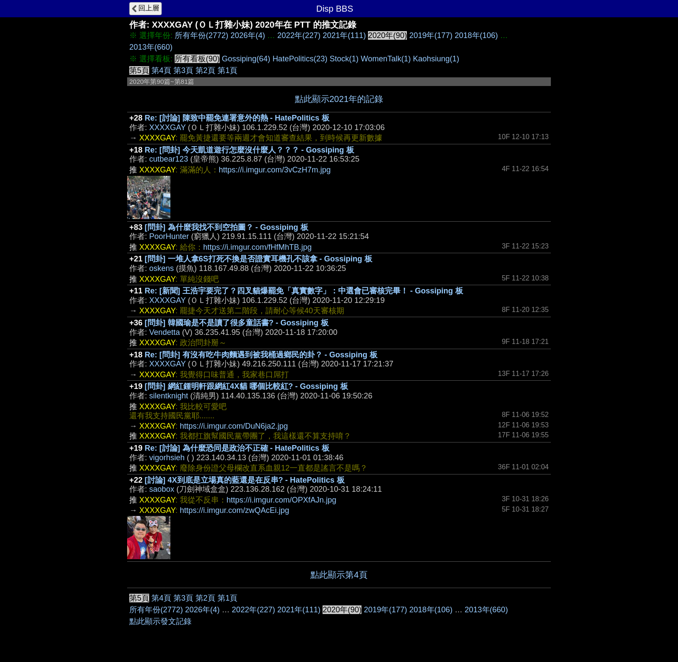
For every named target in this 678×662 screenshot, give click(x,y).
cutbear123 (168, 159)
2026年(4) (247, 35)
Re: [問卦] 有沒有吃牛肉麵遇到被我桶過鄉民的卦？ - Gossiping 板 (261, 354)
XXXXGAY (167, 127)
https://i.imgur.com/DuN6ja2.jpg (234, 426)
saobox (161, 489)
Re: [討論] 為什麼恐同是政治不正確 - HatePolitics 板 (237, 448)
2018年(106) (476, 35)
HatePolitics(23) (299, 58)
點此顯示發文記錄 (160, 621)
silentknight (168, 395)
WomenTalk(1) (386, 58)
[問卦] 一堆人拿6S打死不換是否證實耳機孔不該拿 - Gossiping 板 (258, 259)
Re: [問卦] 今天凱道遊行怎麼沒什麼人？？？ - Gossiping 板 (249, 150)
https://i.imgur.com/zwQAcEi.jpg (234, 510)
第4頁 (161, 70)
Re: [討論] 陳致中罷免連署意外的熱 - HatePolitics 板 (237, 118)
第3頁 (183, 70)
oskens (161, 268)
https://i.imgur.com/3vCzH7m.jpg (275, 170)
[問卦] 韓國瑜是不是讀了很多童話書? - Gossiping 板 (237, 322)
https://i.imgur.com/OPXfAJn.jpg (281, 500)
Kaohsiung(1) (436, 58)
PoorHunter (169, 236)
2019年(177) (430, 35)
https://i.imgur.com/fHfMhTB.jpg (257, 247)
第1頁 (227, 70)
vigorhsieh (167, 457)
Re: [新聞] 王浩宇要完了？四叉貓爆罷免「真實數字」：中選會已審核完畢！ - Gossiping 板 (304, 290)
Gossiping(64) (246, 58)
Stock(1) (343, 58)
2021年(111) (344, 35)
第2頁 (205, 70)
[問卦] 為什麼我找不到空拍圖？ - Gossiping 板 (226, 227)
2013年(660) (151, 47)
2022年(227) (298, 35)
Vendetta (164, 332)
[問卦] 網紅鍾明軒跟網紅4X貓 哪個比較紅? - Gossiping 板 (246, 386)
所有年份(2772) (201, 35)
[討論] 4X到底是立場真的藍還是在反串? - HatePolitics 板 (245, 480)
